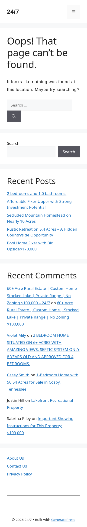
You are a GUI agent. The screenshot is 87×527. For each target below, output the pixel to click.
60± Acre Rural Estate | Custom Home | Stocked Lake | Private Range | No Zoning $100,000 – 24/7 (43, 295)
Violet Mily (16, 335)
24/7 (13, 11)
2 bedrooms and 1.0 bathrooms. (36, 193)
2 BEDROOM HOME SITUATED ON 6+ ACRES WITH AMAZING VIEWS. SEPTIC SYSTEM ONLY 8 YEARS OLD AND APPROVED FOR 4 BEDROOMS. (43, 349)
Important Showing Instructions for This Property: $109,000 (40, 425)
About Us (15, 458)
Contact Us (17, 466)
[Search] (14, 116)
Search (13, 143)
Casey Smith (18, 375)
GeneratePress (63, 519)
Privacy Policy (19, 474)
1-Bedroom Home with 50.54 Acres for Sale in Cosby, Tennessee (42, 382)
